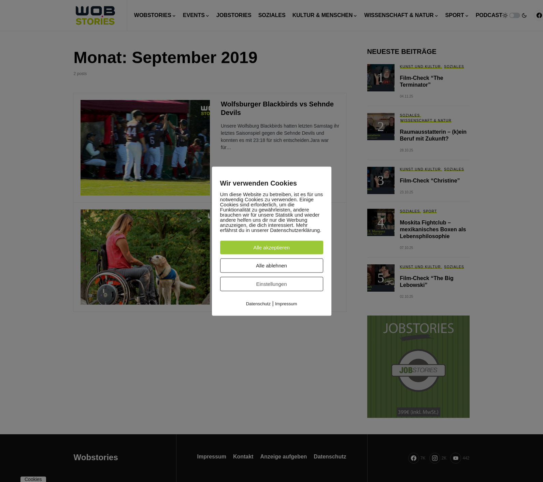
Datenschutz (258, 303)
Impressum (286, 303)
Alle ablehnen (271, 265)
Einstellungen (271, 284)
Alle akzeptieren (271, 247)
